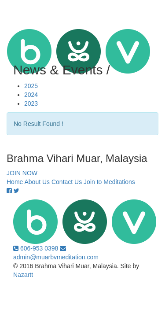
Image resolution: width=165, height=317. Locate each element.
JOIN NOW (22, 173)
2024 (31, 94)
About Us (37, 181)
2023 (31, 103)
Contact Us (66, 181)
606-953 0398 (36, 248)
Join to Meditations (109, 181)
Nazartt (23, 274)
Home (15, 181)
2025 (31, 85)
